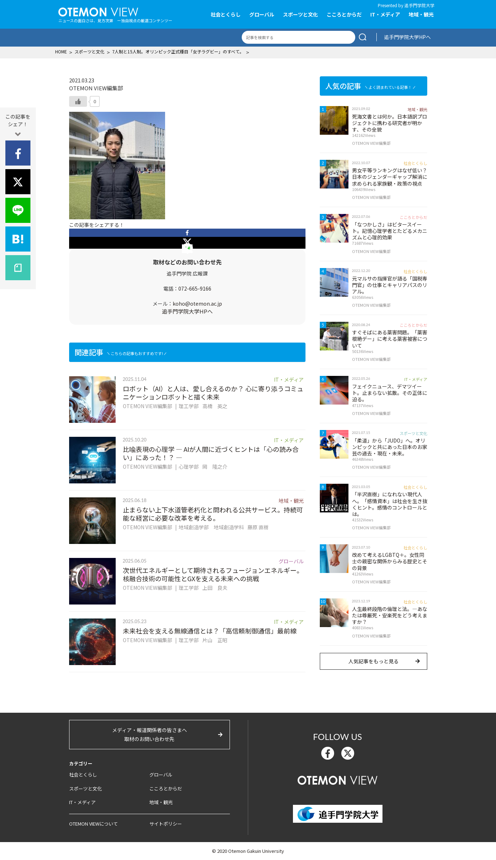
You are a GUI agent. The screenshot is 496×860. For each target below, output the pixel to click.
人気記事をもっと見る (373, 661)
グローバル (261, 14)
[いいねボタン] (78, 101)
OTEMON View (337, 779)
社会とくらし (226, 14)
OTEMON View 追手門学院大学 (98, 11)
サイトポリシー (165, 823)
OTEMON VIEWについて (93, 823)
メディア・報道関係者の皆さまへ (149, 735)
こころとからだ (344, 14)
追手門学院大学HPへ (407, 36)
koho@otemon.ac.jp (197, 303)
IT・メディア (385, 14)
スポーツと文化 (300, 14)
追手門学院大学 (419, 5)
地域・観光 (421, 14)
